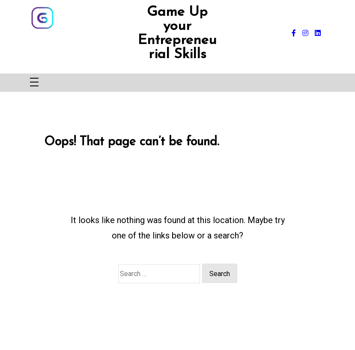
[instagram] (305, 33)
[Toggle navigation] (34, 83)
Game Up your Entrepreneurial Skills (177, 33)
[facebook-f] (294, 33)
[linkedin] (318, 33)
